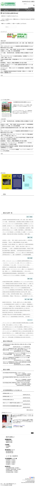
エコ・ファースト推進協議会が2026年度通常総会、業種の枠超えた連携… (17, 289)
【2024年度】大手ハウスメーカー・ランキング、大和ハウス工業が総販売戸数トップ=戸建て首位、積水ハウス (17, 134)
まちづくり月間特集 (26, 351)
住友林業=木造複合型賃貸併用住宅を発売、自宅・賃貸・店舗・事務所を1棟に (17, 43)
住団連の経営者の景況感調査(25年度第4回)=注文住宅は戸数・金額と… (17, 291)
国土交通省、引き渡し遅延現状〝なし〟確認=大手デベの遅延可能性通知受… (18, 244)
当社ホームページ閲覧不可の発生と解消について (13, 402)
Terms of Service (29, 482)
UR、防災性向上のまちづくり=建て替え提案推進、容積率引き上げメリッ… (18, 326)
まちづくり (30, 320)
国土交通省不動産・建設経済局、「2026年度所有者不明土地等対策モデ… (17, 250)
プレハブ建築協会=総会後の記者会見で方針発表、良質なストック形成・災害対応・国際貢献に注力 (17, 71)
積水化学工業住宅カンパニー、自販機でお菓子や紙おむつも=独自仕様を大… (18, 333)
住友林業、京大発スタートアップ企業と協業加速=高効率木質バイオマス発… (18, 225)
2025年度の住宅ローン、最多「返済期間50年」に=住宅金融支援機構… (17, 254)
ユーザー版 (23, 346)
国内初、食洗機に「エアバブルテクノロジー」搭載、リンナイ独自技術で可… (18, 269)
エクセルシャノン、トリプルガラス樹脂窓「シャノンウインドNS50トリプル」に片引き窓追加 (17, 150)
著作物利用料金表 (9, 451)
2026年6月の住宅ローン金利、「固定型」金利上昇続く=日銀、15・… (16, 246)
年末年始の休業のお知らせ (8, 399)
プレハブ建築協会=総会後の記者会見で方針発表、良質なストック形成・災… (18, 283)
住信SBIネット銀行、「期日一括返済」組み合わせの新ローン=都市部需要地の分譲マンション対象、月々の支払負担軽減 (17, 50)
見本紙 (7, 447)
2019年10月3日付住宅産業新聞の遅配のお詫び (12, 405)
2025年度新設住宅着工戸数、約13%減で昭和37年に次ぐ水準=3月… (16, 308)
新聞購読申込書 (9, 440)
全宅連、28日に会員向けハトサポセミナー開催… (12, 324)
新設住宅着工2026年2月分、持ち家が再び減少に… (12, 312)
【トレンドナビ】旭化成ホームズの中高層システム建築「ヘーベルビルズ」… (18, 232)
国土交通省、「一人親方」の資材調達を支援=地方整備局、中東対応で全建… (18, 248)
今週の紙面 (17, 9)
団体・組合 (30, 278)
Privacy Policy (23, 482)
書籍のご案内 (6, 10)
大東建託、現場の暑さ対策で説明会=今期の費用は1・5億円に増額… (16, 234)
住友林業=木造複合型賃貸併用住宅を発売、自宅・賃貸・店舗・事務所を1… (18, 219)
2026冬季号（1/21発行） (11, 461)
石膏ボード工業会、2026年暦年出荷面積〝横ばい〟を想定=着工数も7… (17, 293)
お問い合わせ (28, 10)
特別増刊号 (27, 346)
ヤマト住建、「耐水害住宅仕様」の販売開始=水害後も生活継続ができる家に (17, 53)
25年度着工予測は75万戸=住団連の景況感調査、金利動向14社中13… (16, 314)
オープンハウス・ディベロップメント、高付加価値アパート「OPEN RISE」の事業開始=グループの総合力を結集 (17, 143)
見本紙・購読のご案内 (28, 9)
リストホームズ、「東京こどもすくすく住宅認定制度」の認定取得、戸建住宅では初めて (17, 68)
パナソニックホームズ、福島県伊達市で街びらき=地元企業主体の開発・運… (18, 331)
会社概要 (17, 10)
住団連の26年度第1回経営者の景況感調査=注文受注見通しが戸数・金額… (17, 285)
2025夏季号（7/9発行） (11, 464)
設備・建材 (30, 258)
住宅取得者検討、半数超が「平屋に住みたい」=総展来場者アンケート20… (17, 295)
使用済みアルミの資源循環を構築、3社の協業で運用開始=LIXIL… (15, 267)
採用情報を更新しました (8, 393)
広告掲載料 (8, 446)
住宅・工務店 (29, 216)
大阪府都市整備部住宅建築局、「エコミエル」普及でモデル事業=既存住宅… (18, 252)
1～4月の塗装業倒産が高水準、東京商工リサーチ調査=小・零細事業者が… (17, 304)
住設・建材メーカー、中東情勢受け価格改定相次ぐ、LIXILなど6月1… (16, 271)
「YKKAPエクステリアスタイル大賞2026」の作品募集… (14, 275)
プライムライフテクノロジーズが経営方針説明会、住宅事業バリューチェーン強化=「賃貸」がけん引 (17, 56)
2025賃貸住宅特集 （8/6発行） (12, 472)
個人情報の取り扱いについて (29, 478)
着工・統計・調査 (28, 299)
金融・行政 (30, 237)
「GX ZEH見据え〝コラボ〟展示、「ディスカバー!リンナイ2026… (16, 265)
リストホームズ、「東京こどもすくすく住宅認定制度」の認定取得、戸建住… (18, 227)
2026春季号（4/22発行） (11, 459)
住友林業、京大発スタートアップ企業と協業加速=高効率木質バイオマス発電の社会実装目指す (17, 65)
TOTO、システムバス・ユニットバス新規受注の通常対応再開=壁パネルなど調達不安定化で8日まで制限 (17, 46)
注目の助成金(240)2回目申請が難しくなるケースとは (14, 372)
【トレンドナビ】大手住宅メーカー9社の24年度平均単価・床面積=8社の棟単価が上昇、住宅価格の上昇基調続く (17, 138)
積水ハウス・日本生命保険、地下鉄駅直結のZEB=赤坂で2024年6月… (16, 337)
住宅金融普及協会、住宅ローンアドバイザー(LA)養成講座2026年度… (16, 287)
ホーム (6, 9)
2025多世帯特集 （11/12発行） (12, 470)
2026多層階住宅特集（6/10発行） (13, 467)
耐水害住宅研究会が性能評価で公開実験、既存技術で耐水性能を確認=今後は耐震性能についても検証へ (17, 146)
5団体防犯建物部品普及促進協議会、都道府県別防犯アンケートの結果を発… (18, 273)
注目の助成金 (27, 375)
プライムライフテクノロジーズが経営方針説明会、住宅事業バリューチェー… (18, 223)
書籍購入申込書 (9, 442)
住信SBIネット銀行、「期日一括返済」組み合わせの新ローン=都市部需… (17, 240)
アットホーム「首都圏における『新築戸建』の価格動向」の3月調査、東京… (18, 306)
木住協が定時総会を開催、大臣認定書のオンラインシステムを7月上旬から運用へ (17, 60)
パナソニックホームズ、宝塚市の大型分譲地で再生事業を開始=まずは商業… (18, 322)
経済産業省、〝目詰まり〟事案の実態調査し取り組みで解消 (14, 62)
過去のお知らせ (30, 409)
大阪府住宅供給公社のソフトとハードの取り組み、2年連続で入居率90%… (17, 329)
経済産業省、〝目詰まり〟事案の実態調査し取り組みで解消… (15, 242)
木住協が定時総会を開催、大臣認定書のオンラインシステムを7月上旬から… (18, 281)
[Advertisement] (17, 88)
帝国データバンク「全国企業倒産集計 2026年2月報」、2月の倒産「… (16, 316)
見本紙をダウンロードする (19, 425)
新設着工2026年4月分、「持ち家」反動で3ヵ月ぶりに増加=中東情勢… (17, 302)
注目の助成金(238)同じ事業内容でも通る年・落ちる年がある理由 (16, 382)
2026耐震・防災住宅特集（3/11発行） (14, 469)
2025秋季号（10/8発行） (11, 462)
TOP (32, 432)
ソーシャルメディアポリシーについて (28, 479)
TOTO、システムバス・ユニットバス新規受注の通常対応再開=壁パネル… (17, 260)
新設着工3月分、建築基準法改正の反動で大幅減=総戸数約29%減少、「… (17, 310)
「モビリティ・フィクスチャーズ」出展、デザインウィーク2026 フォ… (17, 262)
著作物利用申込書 (9, 452)
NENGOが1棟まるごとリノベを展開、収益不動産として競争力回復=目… (17, 229)
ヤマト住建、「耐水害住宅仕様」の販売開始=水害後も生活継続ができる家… (18, 221)
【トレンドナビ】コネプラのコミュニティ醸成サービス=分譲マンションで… (18, 335)
